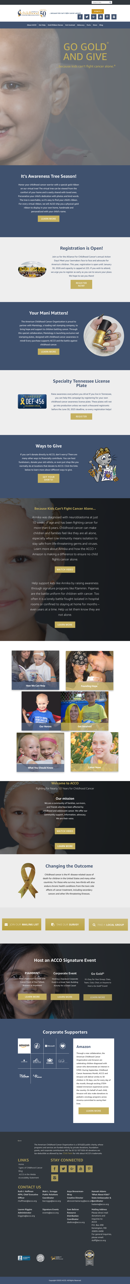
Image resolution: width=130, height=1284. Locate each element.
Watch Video (65, 570)
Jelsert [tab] (37, 1046)
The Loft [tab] (62, 1061)
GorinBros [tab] (50, 1061)
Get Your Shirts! (49, 478)
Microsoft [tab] (50, 1046)
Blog (101, 25)
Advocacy (80, 25)
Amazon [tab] (24, 1046)
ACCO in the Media (27, 1174)
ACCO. (64, 1280)
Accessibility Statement (28, 1177)
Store (95, 25)
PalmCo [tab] (37, 1061)
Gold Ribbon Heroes (55, 25)
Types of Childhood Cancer (30, 1167)
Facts (89, 25)
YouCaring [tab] (62, 1046)
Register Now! (81, 284)
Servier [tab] (37, 1076)
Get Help (42, 25)
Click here (67, 1153)
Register (81, 416)
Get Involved (70, 25)
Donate (98, 11)
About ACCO (31, 25)
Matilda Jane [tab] (24, 1076)
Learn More (48, 218)
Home (21, 1164)
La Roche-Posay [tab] (24, 1061)
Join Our (22, 925)
